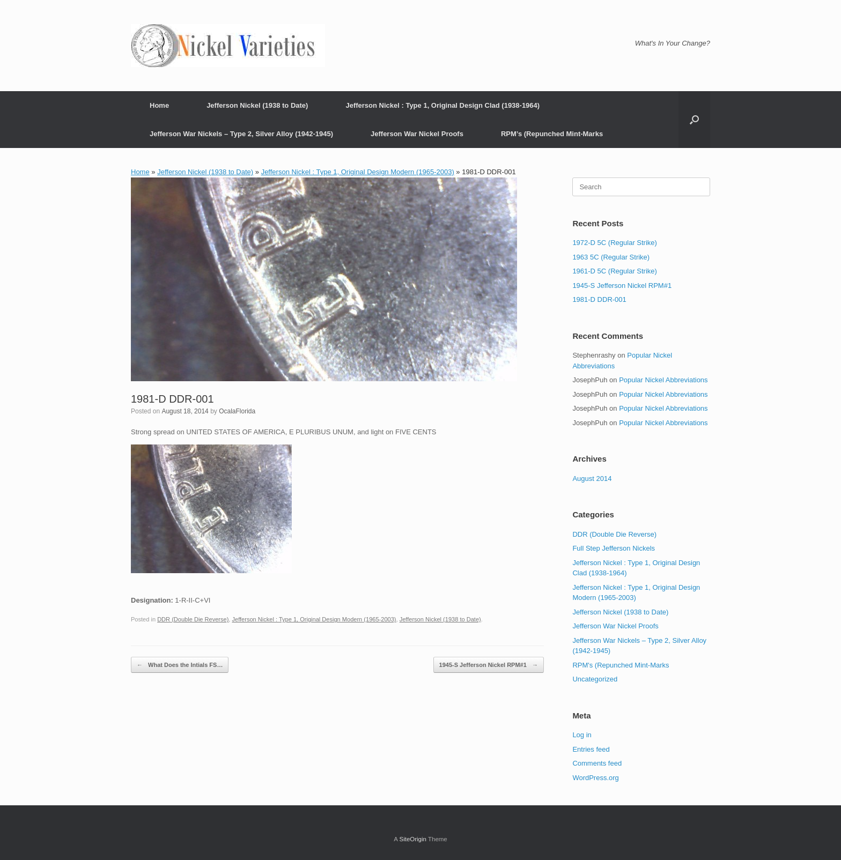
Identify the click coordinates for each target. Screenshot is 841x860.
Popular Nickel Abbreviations (663, 380)
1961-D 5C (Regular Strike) (614, 271)
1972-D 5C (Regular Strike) (614, 243)
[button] (694, 119)
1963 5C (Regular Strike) (611, 257)
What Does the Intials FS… (180, 665)
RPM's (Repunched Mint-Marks (620, 665)
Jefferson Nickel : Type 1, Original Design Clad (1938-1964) (442, 105)
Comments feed (597, 763)
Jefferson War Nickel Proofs (417, 134)
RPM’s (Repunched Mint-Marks (552, 134)
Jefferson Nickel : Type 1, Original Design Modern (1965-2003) (357, 172)
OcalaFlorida (237, 411)
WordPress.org (595, 778)
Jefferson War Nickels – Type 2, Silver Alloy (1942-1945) (241, 134)
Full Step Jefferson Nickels (613, 548)
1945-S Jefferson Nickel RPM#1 (488, 665)
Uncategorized (594, 679)
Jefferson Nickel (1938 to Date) (257, 105)
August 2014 (591, 479)
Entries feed (590, 749)
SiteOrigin (412, 839)
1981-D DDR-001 (599, 299)
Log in (581, 735)
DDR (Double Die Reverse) (192, 619)
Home (159, 105)
